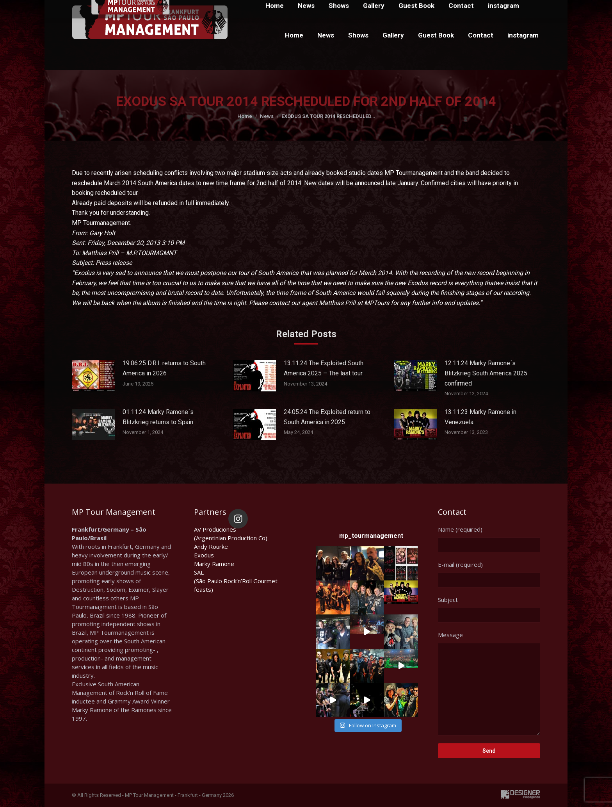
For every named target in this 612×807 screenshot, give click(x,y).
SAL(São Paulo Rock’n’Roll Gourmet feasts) (236, 580)
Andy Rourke (211, 546)
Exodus (204, 555)
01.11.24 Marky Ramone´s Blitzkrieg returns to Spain (158, 417)
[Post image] (93, 375)
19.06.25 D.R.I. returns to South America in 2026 (164, 368)
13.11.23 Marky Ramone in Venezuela (480, 417)
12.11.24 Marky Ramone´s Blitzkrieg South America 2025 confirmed (486, 373)
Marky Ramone (214, 564)
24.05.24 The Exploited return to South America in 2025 (327, 417)
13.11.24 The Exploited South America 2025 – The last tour (323, 368)
